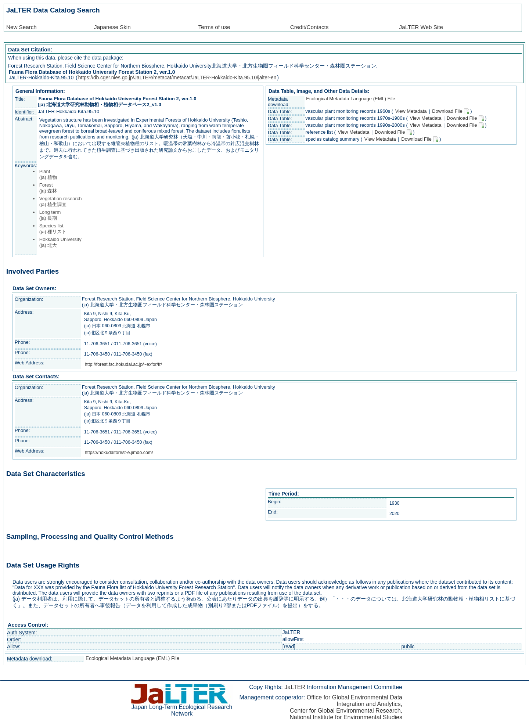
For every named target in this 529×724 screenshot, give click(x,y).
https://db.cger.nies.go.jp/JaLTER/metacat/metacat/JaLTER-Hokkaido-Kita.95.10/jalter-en (177, 77)
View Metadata (410, 111)
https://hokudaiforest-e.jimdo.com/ (119, 452)
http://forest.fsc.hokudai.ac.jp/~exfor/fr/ (123, 364)
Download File (450, 111)
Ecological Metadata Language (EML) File (350, 98)
